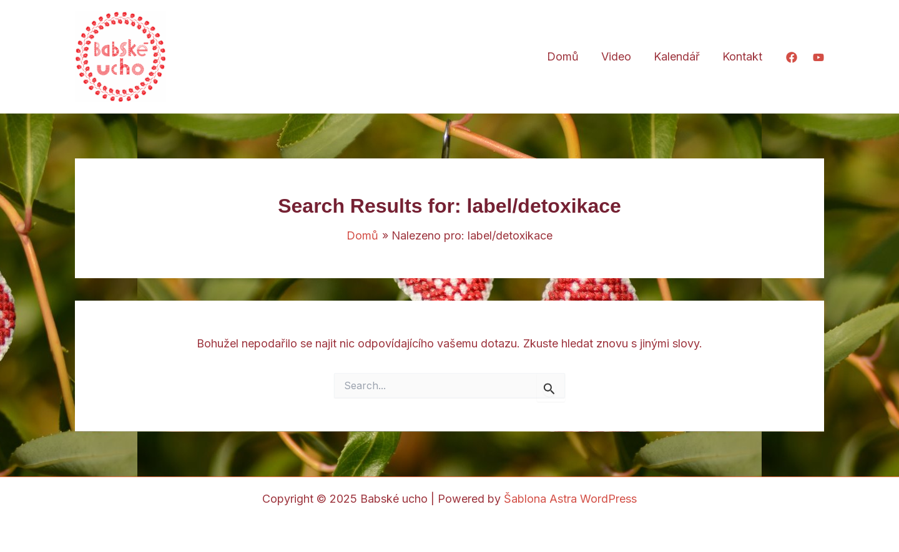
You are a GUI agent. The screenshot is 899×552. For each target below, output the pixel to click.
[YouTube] (818, 57)
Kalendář (677, 56)
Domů (563, 56)
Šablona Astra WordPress (570, 498)
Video (616, 56)
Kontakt (742, 56)
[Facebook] (791, 57)
